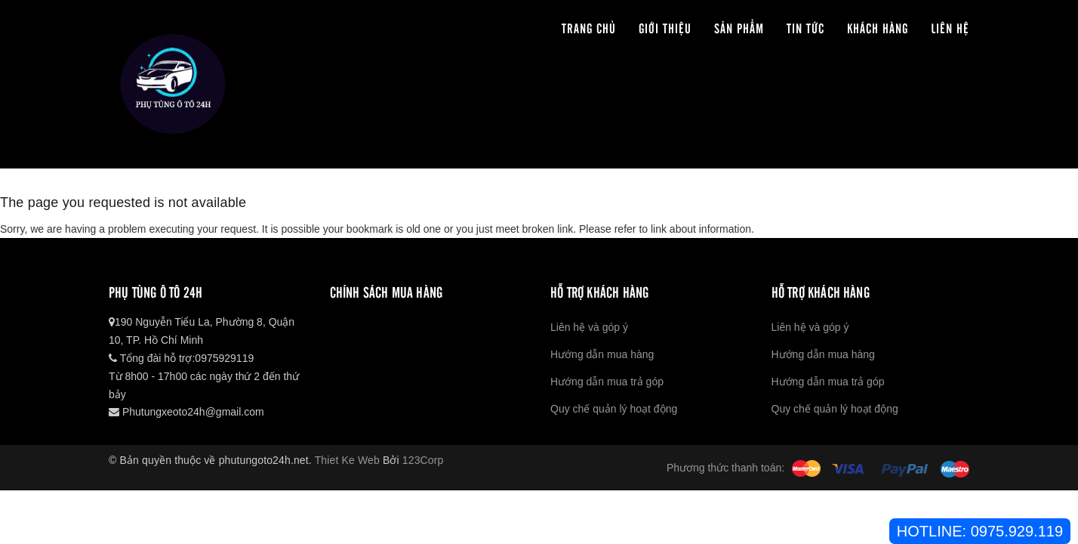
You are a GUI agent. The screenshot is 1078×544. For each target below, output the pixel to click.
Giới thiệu (665, 27)
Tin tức (805, 27)
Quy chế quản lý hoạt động (613, 409)
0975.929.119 (1017, 531)
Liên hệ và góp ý (589, 327)
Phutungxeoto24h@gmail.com (186, 412)
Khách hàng (877, 27)
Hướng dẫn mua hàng (602, 354)
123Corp (423, 460)
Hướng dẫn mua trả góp (607, 382)
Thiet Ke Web (347, 460)
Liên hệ (950, 27)
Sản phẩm (739, 27)
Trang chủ (589, 27)
